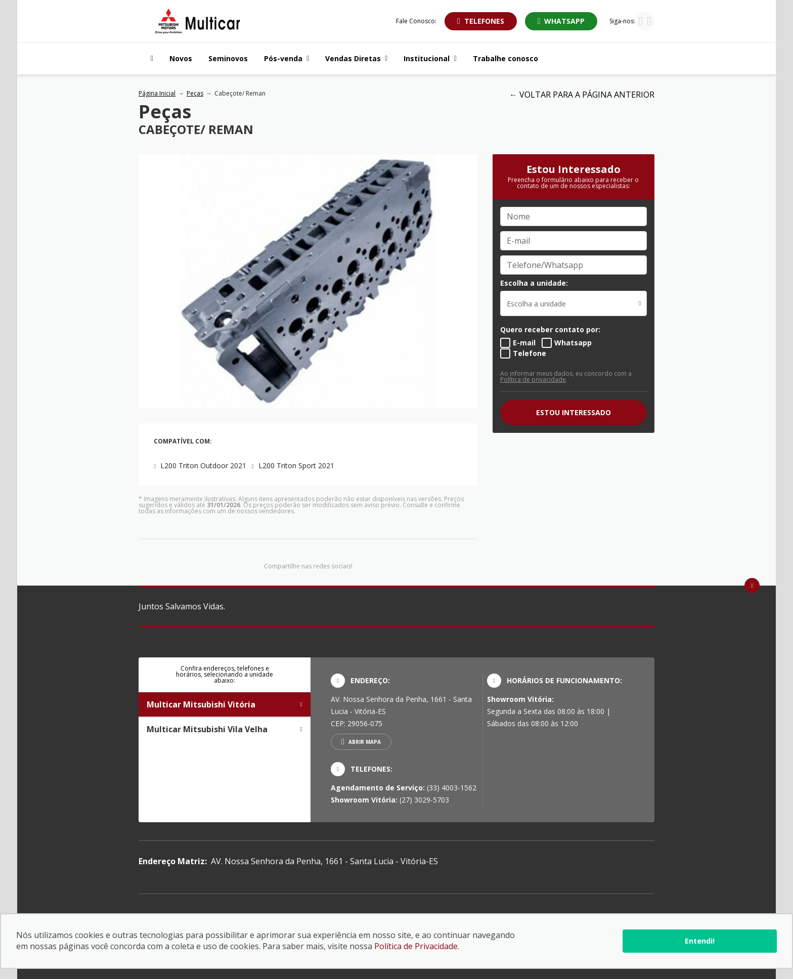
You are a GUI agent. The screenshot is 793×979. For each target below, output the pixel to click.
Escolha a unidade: (534, 283)
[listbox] (573, 303)
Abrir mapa (364, 741)
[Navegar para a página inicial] (150, 58)
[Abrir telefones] (481, 21)
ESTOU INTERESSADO (573, 412)
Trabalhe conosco (505, 58)
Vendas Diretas (356, 58)
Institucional (430, 58)
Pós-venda (286, 58)
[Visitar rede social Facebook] (649, 22)
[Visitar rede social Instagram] (640, 22)
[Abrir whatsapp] (561, 21)
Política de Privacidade (416, 946)
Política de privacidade (533, 379)
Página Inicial (157, 93)
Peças (195, 93)
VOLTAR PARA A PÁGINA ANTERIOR (586, 94)
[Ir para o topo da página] (752, 585)
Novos (180, 58)
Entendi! (700, 941)
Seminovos (228, 58)
